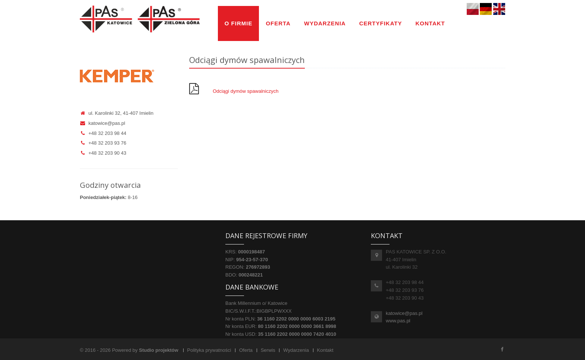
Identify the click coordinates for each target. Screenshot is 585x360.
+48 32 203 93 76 (103, 143)
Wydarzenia (325, 23)
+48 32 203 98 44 (103, 133)
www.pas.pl (398, 320)
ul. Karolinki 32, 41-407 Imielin (116, 113)
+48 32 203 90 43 (103, 153)
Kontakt (430, 23)
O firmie (239, 23)
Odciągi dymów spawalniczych (245, 91)
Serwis (268, 350)
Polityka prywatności (209, 350)
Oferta (278, 23)
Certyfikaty (380, 23)
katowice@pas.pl (102, 123)
